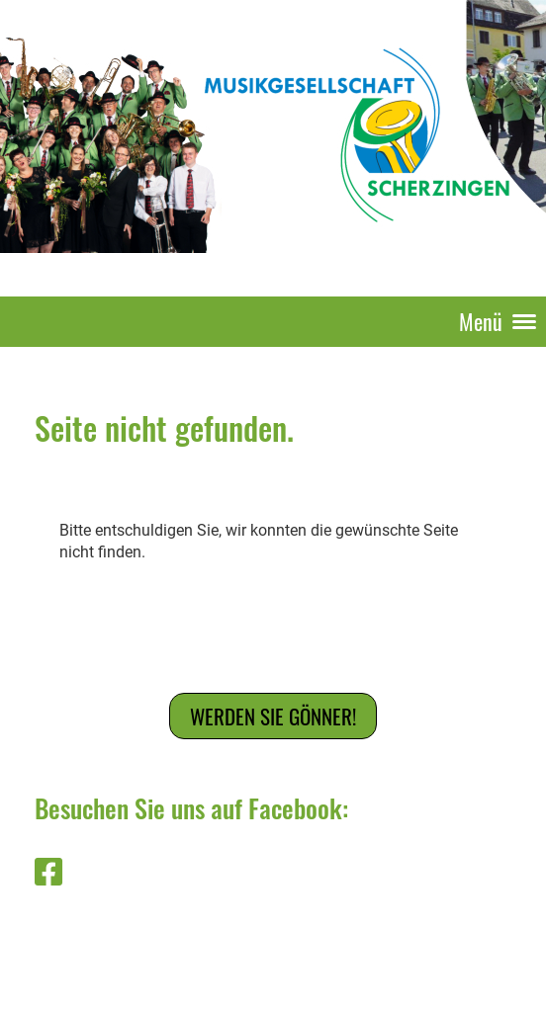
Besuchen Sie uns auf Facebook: (191, 808)
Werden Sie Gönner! (273, 716)
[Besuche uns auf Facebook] (48, 872)
